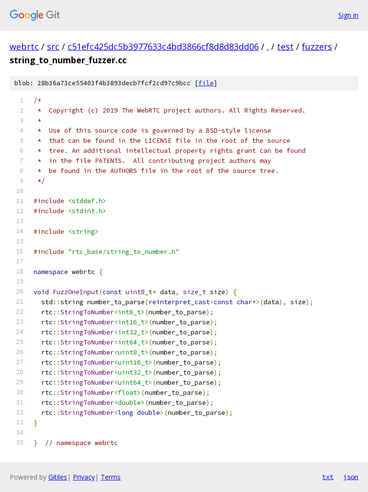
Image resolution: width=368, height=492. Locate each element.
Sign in (348, 15)
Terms (111, 476)
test (285, 46)
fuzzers (317, 46)
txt (328, 476)
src (53, 46)
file (206, 83)
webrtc (24, 46)
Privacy (84, 476)
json (350, 476)
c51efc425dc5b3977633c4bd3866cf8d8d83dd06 (163, 46)
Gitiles (57, 476)
